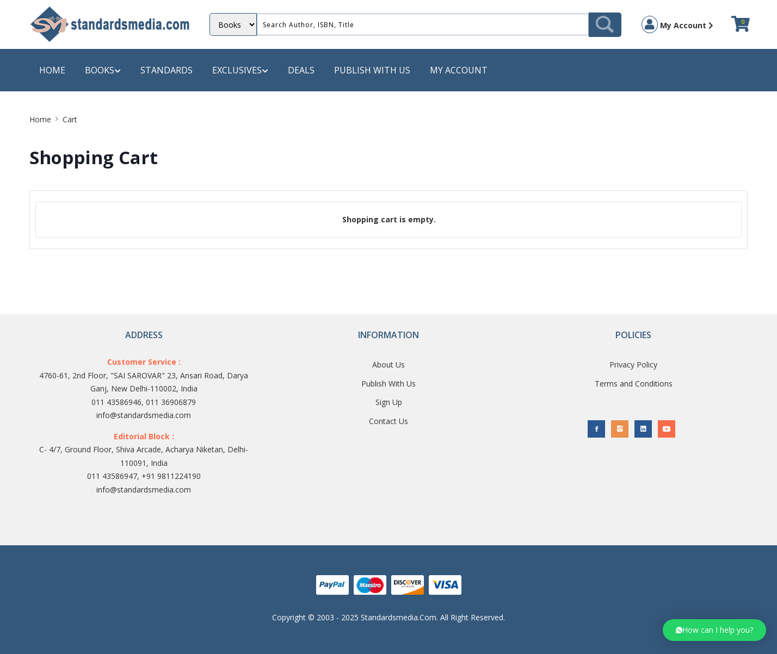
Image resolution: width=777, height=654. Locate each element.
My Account (677, 24)
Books (103, 70)
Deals (301, 70)
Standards (166, 70)
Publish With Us (388, 383)
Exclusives (240, 70)
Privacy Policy (633, 364)
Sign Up (388, 402)
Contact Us (388, 421)
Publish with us (372, 70)
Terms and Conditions (634, 383)
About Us (388, 364)
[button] (714, 630)
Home (52, 70)
